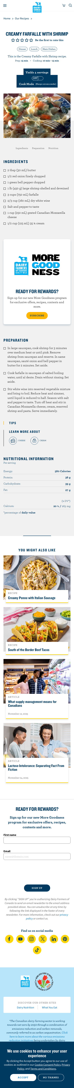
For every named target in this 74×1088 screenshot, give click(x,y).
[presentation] (37, 872)
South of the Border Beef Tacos (28, 649)
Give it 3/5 (22, 40)
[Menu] (4, 5)
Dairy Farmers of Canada (37, 7)
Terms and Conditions (43, 1068)
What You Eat (49, 1007)
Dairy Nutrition (25, 1007)
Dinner (22, 49)
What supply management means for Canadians (32, 703)
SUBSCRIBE (37, 315)
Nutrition (53, 148)
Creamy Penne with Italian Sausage (31, 597)
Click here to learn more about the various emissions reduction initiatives (38, 1036)
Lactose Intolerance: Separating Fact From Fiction (36, 767)
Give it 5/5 (31, 40)
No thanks (51, 1077)
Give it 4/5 (26, 40)
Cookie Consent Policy (47, 1064)
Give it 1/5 (13, 40)
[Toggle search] (70, 5)
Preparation (38, 148)
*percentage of (19, 512)
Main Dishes (49, 49)
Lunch (34, 49)
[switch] (37, 81)
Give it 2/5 (17, 40)
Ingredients (22, 148)
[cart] (63, 5)
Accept (23, 1077)
